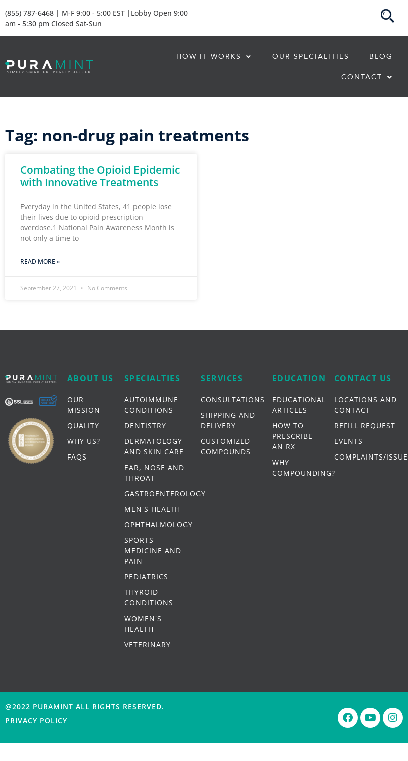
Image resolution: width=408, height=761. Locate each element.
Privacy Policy (36, 720)
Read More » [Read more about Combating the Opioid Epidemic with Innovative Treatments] (40, 261)
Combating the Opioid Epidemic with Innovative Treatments (100, 176)
